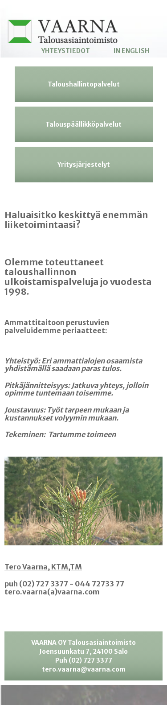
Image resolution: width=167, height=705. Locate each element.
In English (131, 51)
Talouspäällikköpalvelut (83, 124)
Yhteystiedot (65, 51)
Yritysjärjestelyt (83, 165)
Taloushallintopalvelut (84, 84)
